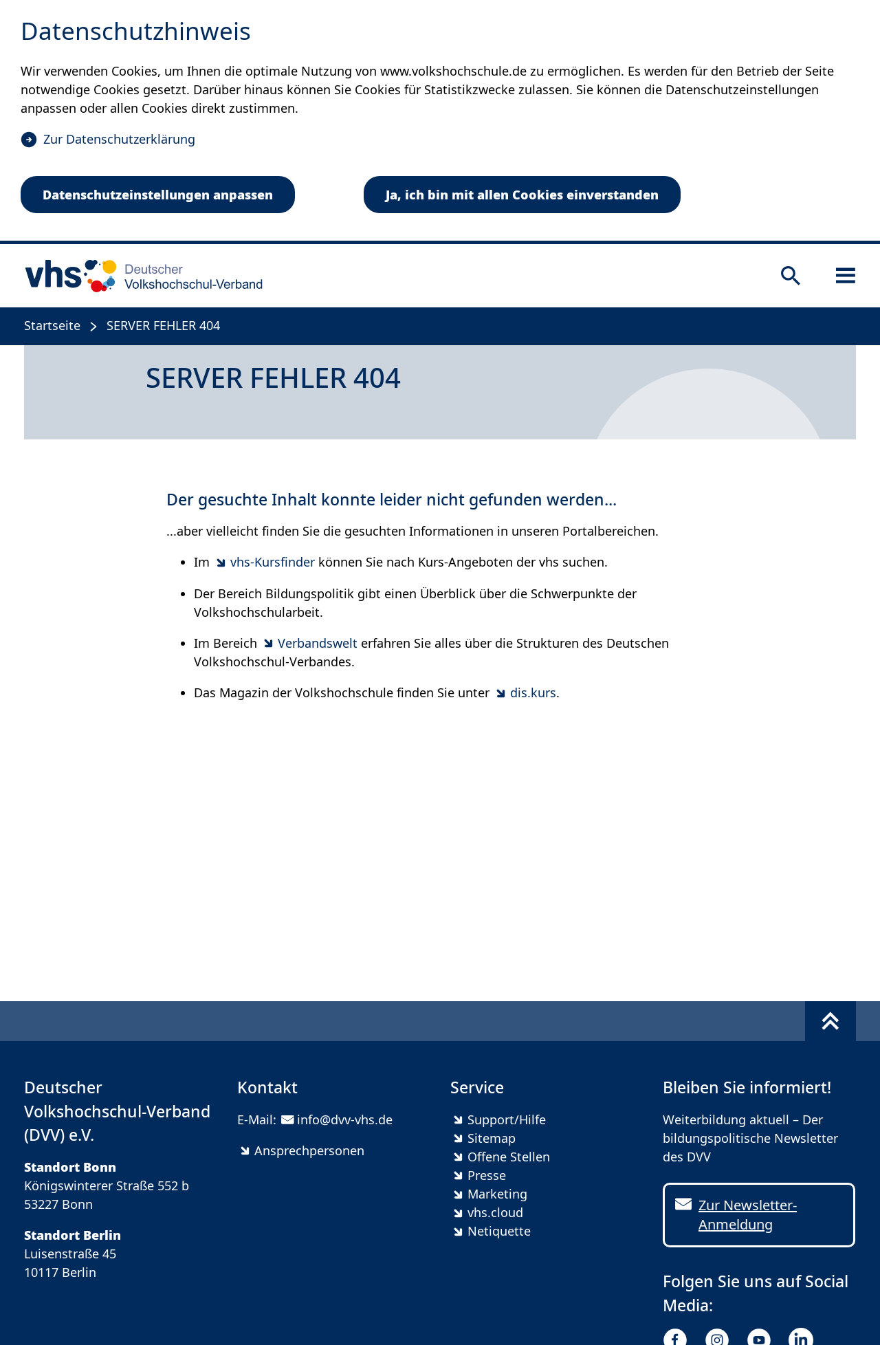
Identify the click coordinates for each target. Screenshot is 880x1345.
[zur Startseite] (139, 276)
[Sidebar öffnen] (845, 276)
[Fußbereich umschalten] (830, 1021)
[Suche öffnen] (790, 276)
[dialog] (440, 122)
